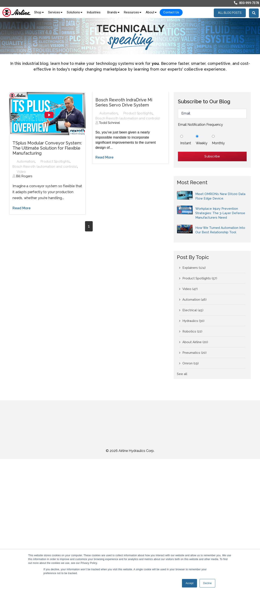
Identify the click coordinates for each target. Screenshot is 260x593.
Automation (26, 161)
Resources (131, 12)
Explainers (194, 268)
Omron (190, 363)
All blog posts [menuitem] (230, 12)
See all (182, 374)
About (150, 12)
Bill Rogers (23, 176)
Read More (22, 208)
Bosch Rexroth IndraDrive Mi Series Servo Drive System (123, 102)
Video (21, 172)
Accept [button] (189, 583)
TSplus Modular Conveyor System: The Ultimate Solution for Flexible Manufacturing (47, 148)
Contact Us (171, 12)
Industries (94, 12)
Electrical (192, 310)
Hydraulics (193, 321)
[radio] (185, 140)
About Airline (195, 342)
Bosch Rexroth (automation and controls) (45, 166)
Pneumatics (194, 353)
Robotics (192, 331)
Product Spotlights (55, 161)
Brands (112, 12)
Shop (37, 12)
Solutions (73, 12)
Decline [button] (207, 583)
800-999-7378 (249, 3)
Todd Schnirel (109, 123)
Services (54, 12)
